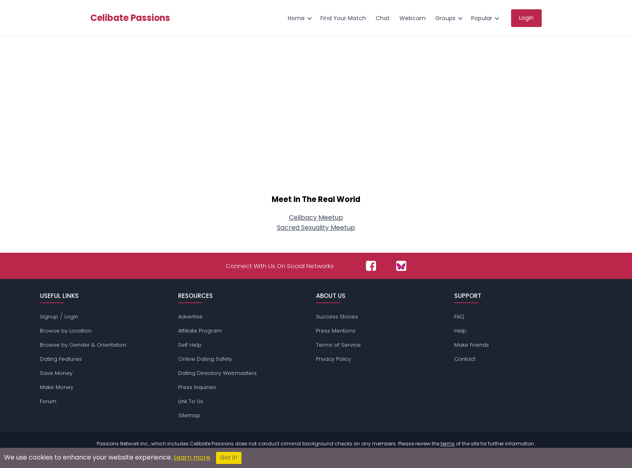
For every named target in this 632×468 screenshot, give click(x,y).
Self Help (190, 345)
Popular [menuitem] (481, 18)
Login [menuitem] (526, 18)
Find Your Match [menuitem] (343, 18)
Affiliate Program (200, 331)
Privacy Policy (333, 359)
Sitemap (189, 415)
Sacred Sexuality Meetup (316, 227)
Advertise (190, 316)
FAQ (459, 316)
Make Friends (471, 345)
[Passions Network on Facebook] (371, 266)
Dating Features (61, 359)
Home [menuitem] (296, 18)
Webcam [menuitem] (412, 18)
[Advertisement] (316, 119)
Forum (48, 401)
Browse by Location (65, 331)
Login (71, 316)
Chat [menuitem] (383, 18)
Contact (464, 359)
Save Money (56, 373)
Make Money (56, 387)
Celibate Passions (130, 18)
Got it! (228, 458)
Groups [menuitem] (445, 18)
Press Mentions (336, 331)
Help (460, 331)
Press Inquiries (197, 387)
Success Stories (337, 316)
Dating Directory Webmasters (217, 373)
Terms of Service (338, 345)
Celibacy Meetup (316, 217)
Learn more (192, 457)
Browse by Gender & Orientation (83, 345)
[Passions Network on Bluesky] (401, 266)
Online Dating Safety (205, 359)
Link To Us (190, 401)
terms (448, 443)
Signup (49, 316)
